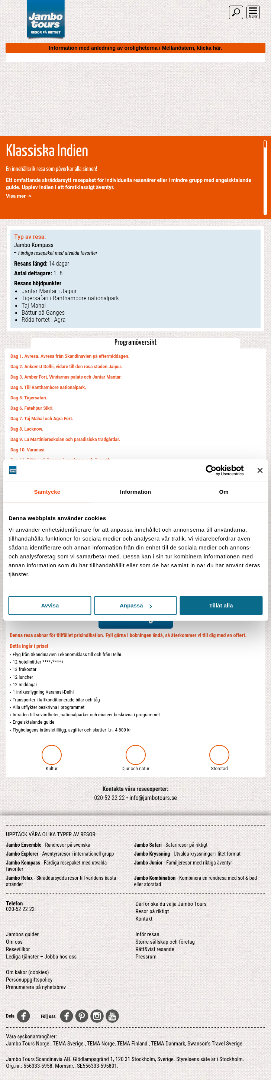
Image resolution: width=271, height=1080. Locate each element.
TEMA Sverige (68, 1043)
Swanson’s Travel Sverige (214, 1043)
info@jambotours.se (153, 797)
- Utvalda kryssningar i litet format (187, 854)
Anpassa (136, 605)
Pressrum (146, 956)
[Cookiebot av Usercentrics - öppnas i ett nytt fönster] (210, 470)
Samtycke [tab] (47, 492)
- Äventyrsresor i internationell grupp (60, 854)
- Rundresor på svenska (48, 845)
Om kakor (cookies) (27, 972)
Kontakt (144, 918)
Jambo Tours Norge (27, 1043)
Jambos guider (22, 934)
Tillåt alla (221, 605)
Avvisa (50, 605)
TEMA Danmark (168, 1043)
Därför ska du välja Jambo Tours (171, 904)
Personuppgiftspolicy (29, 979)
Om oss (14, 941)
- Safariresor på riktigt (171, 845)
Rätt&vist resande (155, 949)
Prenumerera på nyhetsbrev (36, 987)
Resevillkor (18, 949)
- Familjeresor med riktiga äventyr (183, 863)
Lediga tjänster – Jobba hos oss (41, 956)
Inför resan (147, 934)
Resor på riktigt (152, 911)
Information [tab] (135, 492)
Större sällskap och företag (165, 941)
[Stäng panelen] (259, 470)
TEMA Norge (101, 1043)
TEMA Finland (132, 1043)
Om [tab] (224, 492)
